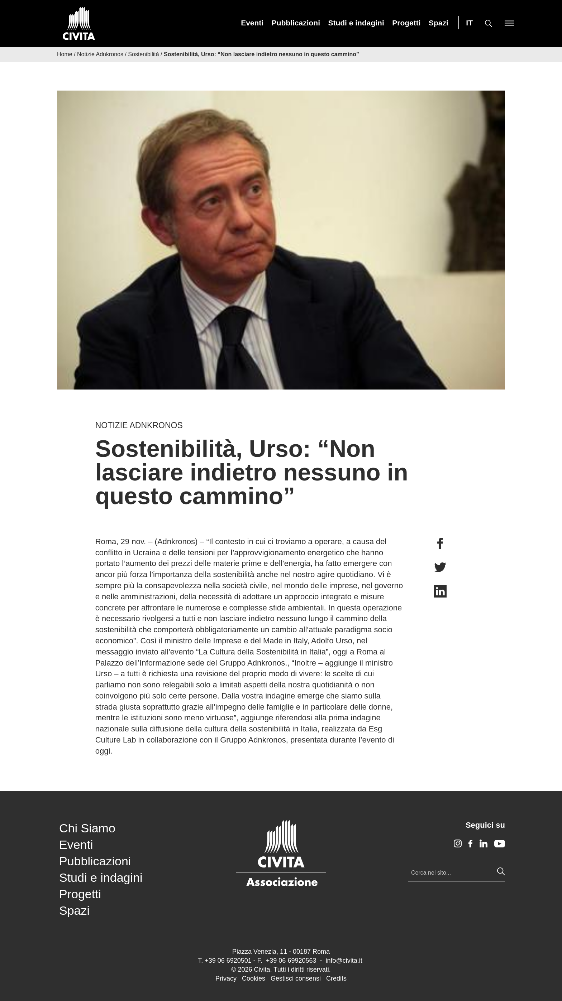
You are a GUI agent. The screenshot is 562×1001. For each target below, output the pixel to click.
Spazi (438, 23)
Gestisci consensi (296, 978)
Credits (336, 978)
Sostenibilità (143, 54)
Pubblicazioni (296, 23)
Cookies (253, 978)
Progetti (406, 23)
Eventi (252, 23)
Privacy (226, 978)
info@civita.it (343, 960)
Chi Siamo (87, 828)
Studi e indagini (356, 23)
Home (64, 54)
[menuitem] (252, 22)
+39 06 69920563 (291, 960)
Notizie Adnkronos (100, 54)
